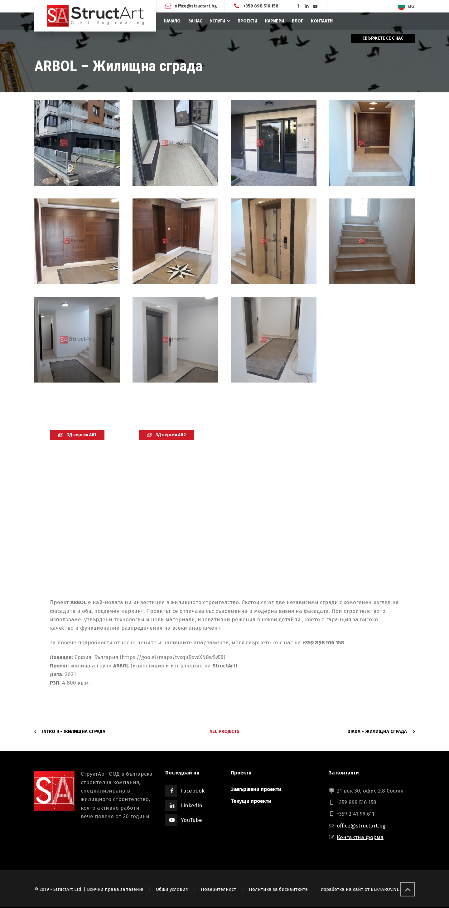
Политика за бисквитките (278, 889)
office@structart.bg (196, 6)
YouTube (191, 820)
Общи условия (172, 889)
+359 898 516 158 (260, 6)
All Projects (224, 731)
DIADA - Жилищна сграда (377, 731)
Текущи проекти (251, 801)
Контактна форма (360, 837)
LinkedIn (191, 805)
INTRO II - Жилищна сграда (73, 731)
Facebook (193, 791)
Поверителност (218, 889)
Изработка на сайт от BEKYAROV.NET (361, 889)
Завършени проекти (256, 789)
